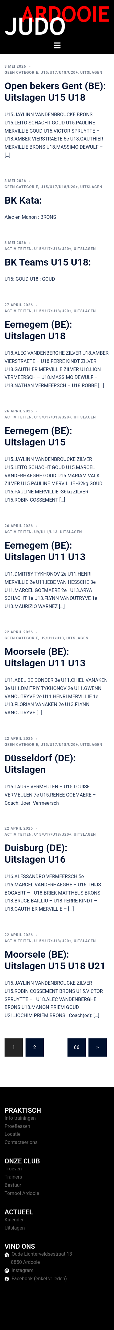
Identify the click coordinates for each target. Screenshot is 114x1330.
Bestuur (13, 1185)
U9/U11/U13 (45, 532)
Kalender (14, 1220)
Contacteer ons (21, 1142)
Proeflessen (17, 1126)
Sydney (62, 1319)
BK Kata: (23, 200)
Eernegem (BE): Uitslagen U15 (38, 436)
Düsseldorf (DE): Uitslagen (40, 763)
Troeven (13, 1169)
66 (76, 1047)
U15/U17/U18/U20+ (59, 72)
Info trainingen (20, 1118)
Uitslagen (91, 72)
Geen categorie (21, 72)
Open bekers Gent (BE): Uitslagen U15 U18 (55, 91)
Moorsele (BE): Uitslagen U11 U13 (45, 657)
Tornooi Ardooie (22, 1193)
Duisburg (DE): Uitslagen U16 (36, 853)
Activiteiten (18, 249)
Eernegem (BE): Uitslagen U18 (38, 330)
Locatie (12, 1134)
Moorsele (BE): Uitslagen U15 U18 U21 (55, 960)
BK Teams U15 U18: (48, 262)
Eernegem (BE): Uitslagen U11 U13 (45, 551)
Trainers (13, 1177)
